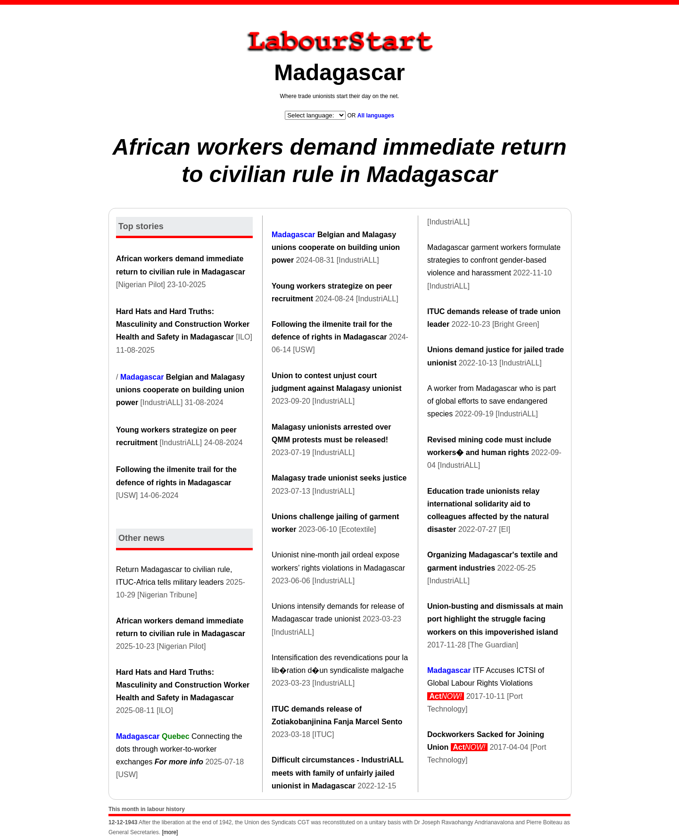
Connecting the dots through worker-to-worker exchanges (179, 749)
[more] (170, 832)
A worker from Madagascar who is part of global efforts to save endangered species (491, 401)
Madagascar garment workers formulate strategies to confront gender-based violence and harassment (494, 260)
